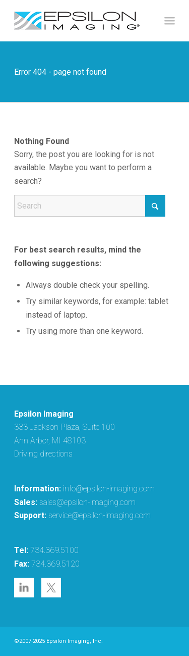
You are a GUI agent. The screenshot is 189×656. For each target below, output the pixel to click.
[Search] (89, 206)
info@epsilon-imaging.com (109, 488)
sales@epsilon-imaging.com (87, 502)
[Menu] (169, 21)
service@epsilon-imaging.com (99, 515)
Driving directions (43, 454)
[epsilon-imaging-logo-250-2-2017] (78, 21)
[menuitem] (169, 21)
